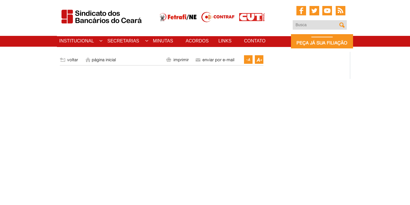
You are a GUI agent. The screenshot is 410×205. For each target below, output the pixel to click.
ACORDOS (197, 40)
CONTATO (255, 40)
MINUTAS (163, 40)
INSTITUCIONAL (76, 40)
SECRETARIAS (123, 40)
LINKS (224, 40)
